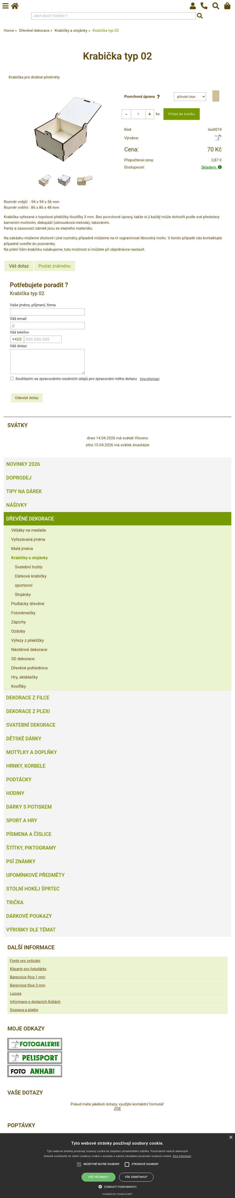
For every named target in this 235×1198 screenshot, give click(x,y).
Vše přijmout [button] (98, 1177)
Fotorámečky (23, 612)
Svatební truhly (28, 566)
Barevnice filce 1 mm (27, 977)
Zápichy (18, 621)
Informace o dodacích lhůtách (35, 1001)
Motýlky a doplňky (31, 752)
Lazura (15, 993)
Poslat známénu (55, 266)
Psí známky (21, 861)
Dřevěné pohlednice (29, 667)
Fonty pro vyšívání (25, 960)
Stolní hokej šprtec (33, 889)
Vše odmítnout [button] (136, 1177)
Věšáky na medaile (28, 530)
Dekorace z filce (27, 698)
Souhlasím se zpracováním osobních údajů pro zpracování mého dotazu (76, 379)
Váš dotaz (19, 266)
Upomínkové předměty (35, 875)
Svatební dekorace (30, 725)
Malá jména (22, 548)
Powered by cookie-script (118, 1194)
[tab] (18, 266)
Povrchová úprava (142, 96)
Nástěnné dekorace (29, 649)
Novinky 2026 (23, 464)
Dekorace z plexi (28, 711)
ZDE (117, 1108)
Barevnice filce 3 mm (27, 985)
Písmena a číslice (28, 834)
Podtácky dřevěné (27, 603)
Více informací (149, 379)
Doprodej (18, 478)
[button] (117, 1186)
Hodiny (15, 793)
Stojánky (23, 594)
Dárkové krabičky (30, 576)
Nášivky (16, 505)
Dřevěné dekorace (30, 519)
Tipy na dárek (24, 491)
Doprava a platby (24, 1010)
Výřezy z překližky (27, 640)
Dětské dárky (23, 739)
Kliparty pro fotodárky (28, 969)
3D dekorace (23, 658)
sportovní (23, 585)
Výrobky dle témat (31, 930)
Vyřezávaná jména (28, 539)
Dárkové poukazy (29, 916)
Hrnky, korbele (25, 766)
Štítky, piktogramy (31, 848)
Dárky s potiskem (29, 807)
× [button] (231, 1137)
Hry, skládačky (24, 677)
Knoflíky (18, 686)
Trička (15, 902)
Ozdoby (18, 631)
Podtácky (18, 780)
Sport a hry (21, 820)
